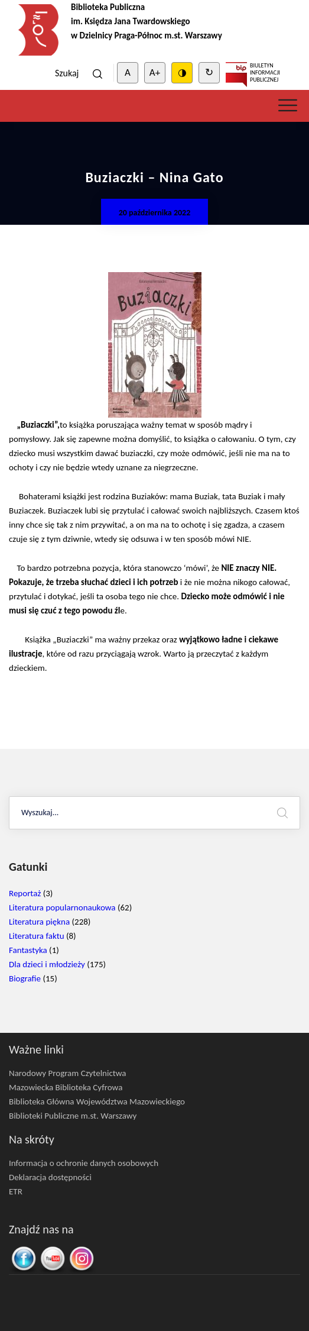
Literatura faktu (36, 936)
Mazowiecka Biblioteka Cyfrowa (65, 1087)
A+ (154, 72)
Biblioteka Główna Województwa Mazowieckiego (97, 1101)
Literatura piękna (39, 921)
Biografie (25, 978)
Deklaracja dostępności (50, 1177)
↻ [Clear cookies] (209, 72)
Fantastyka (28, 950)
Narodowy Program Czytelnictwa (67, 1073)
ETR (15, 1191)
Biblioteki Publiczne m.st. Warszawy (72, 1115)
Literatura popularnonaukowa (62, 907)
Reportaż (25, 893)
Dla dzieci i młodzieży (47, 964)
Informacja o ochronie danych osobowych (83, 1163)
